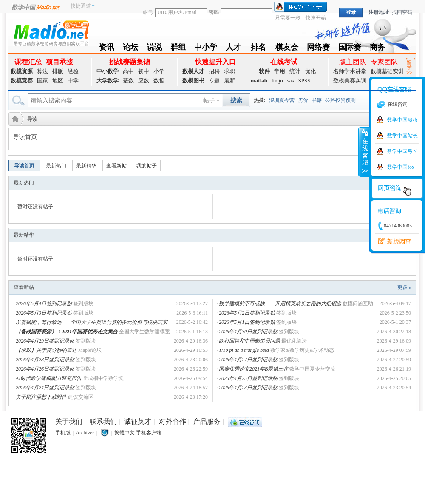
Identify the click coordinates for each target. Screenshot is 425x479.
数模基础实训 (387, 71)
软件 (264, 71)
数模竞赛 (22, 80)
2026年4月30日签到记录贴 (248, 331)
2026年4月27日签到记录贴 (248, 360)
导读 (32, 119)
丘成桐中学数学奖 (103, 378)
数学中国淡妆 (402, 120)
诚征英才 (137, 421)
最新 (229, 80)
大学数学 (107, 80)
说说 (154, 48)
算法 (42, 71)
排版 (57, 71)
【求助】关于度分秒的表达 (46, 350)
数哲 (158, 80)
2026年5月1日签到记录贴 (247, 322)
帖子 (209, 100)
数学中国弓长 (402, 151)
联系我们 (103, 421)
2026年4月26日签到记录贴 (45, 369)
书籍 (317, 100)
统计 (294, 71)
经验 (73, 71)
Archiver (85, 433)
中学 (73, 80)
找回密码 (402, 12)
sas (290, 80)
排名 (258, 48)
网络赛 (318, 48)
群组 (178, 48)
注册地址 (378, 12)
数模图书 (193, 80)
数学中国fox (400, 167)
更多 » (404, 287)
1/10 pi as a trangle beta (244, 350)
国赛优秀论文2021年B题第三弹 (253, 369)
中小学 (205, 48)
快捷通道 (81, 6)
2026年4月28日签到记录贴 (45, 360)
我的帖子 (146, 166)
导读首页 (24, 166)
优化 (310, 71)
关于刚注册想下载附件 (41, 397)
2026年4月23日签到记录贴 (248, 388)
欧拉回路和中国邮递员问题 (249, 341)
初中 (143, 71)
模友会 (286, 48)
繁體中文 (124, 433)
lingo (277, 80)
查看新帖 (116, 166)
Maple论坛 (90, 350)
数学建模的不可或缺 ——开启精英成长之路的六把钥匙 (280, 303)
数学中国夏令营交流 (312, 369)
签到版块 (83, 303)
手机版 (63, 433)
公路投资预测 (340, 100)
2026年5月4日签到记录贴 (44, 303)
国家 (42, 80)
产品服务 (207, 421)
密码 (214, 12)
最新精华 (86, 166)
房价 (303, 100)
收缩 (364, 152)
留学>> (409, 67)
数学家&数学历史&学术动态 (302, 350)
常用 (279, 71)
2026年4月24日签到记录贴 (45, 388)
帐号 (148, 12)
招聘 (214, 71)
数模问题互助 (358, 303)
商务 (377, 48)
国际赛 (349, 48)
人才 (233, 48)
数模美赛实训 (349, 80)
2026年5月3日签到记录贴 (44, 313)
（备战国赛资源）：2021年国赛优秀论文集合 (67, 331)
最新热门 (56, 166)
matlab (259, 80)
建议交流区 (81, 397)
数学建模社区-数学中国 (13, 118)
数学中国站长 (402, 136)
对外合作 (172, 421)
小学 (158, 71)
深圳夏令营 (282, 100)
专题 (214, 80)
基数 (128, 80)
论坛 (130, 48)
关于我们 (68, 421)
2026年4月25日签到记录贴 (248, 378)
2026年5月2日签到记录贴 (247, 313)
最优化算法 (294, 341)
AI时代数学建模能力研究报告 (49, 378)
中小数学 (107, 71)
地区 (57, 80)
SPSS (304, 80)
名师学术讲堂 (349, 71)
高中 (128, 71)
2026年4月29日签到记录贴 (45, 341)
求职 (229, 71)
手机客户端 (149, 433)
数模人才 (193, 71)
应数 (143, 80)
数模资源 (22, 71)
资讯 (106, 48)
